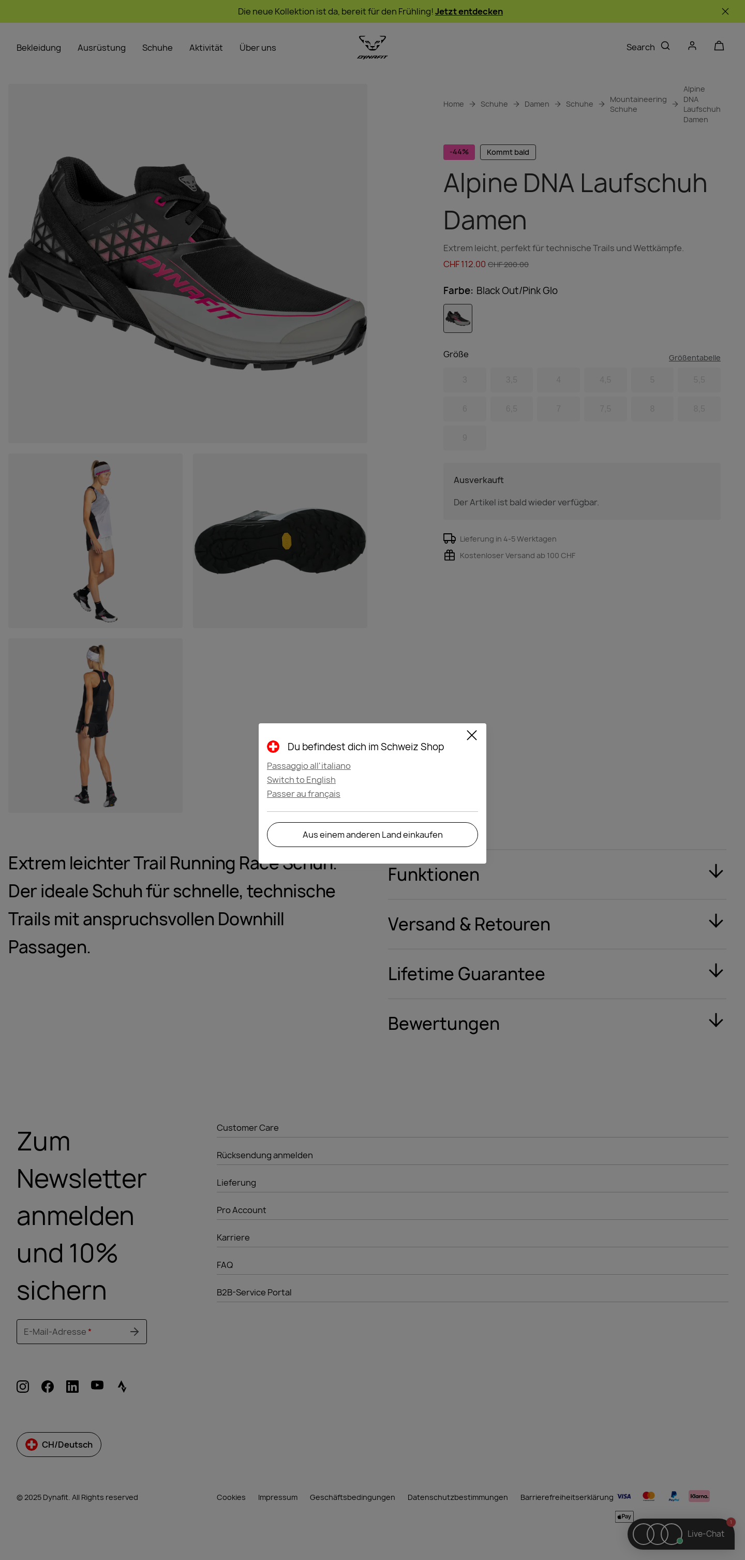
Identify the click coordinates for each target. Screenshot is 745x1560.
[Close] (472, 736)
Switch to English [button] (301, 780)
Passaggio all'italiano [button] (309, 766)
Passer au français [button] (303, 794)
